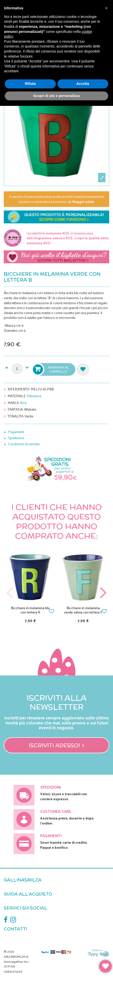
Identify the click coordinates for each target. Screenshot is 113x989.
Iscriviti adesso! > (56, 745)
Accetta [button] (82, 84)
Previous (10, 592)
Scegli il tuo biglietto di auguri (56, 258)
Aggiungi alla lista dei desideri (83, 369)
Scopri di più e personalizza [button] (56, 96)
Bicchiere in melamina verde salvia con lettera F (83, 610)
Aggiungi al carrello (51, 369)
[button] (106, 8)
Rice (23, 402)
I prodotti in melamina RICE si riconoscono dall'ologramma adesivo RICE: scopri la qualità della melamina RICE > (68, 238)
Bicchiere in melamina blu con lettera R (30, 610)
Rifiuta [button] (30, 84)
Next (103, 592)
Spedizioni (16, 438)
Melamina (34, 396)
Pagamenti (16, 432)
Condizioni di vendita (24, 444)
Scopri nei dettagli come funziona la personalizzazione (56, 218)
